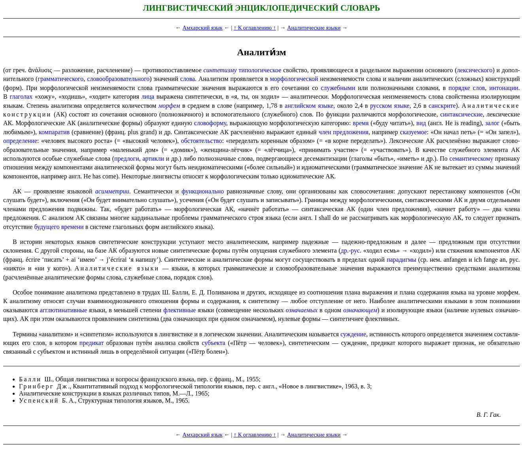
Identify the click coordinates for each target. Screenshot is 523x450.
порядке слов (467, 87)
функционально (202, 191)
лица (148, 96)
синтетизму (220, 70)
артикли (153, 158)
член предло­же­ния (343, 132)
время (360, 123)
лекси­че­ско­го (475, 70)
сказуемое (413, 132)
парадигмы (401, 259)
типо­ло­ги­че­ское (260, 70)
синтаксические (461, 114)
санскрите (442, 105)
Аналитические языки (313, 27)
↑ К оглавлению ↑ (255, 27)
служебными (338, 87)
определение (20, 140)
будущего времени (58, 226)
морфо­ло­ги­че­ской (294, 78)
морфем (169, 105)
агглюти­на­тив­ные (63, 310)
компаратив (54, 132)
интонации (503, 87)
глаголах (20, 96)
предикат (91, 342)
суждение (353, 334)
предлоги (126, 158)
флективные (179, 310)
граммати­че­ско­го (60, 78)
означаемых (301, 310)
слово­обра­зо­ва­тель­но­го (118, 78)
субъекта (213, 342)
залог (492, 123)
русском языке (389, 105)
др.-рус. (351, 250)
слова (187, 78)
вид (421, 123)
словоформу (210, 123)
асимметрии (112, 191)
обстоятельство (201, 140)
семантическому (471, 158)
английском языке (309, 105)
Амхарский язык (203, 27)
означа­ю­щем (360, 310)
